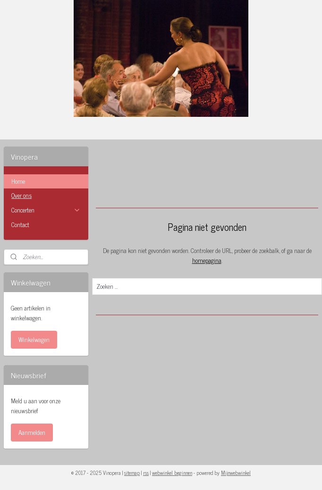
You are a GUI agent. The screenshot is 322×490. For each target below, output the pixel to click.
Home (18, 181)
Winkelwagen (34, 339)
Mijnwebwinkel (236, 472)
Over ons (21, 195)
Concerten (46, 210)
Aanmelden (31, 432)
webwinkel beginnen (172, 472)
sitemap (132, 472)
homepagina (206, 260)
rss (146, 472)
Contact (20, 224)
